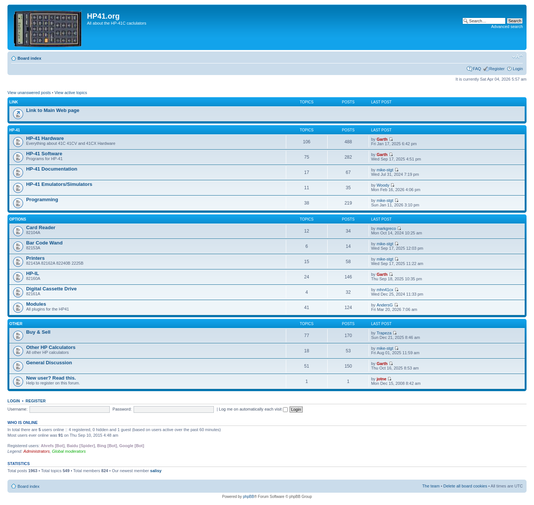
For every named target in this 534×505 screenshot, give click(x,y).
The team (431, 486)
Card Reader (40, 227)
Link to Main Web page (52, 110)
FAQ (477, 68)
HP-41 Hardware (45, 138)
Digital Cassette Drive (51, 289)
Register (497, 68)
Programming (42, 199)
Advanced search (507, 26)
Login (518, 68)
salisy (156, 470)
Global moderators (69, 451)
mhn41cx (385, 289)
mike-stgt (385, 170)
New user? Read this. (51, 378)
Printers (35, 258)
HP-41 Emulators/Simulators (59, 184)
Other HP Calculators (50, 347)
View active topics (70, 92)
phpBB (248, 497)
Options (17, 219)
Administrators (37, 451)
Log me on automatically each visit (253, 409)
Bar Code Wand (44, 243)
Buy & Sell (38, 332)
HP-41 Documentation (51, 169)
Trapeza (384, 333)
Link (13, 102)
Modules (36, 304)
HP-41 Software (44, 153)
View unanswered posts (29, 92)
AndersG (385, 305)
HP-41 (14, 130)
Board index (29, 58)
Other (15, 324)
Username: (17, 409)
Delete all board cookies (465, 486)
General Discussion (49, 362)
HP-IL (32, 273)
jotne (381, 379)
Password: (122, 409)
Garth (382, 139)
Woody (383, 185)
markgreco (386, 228)
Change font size (517, 56)
